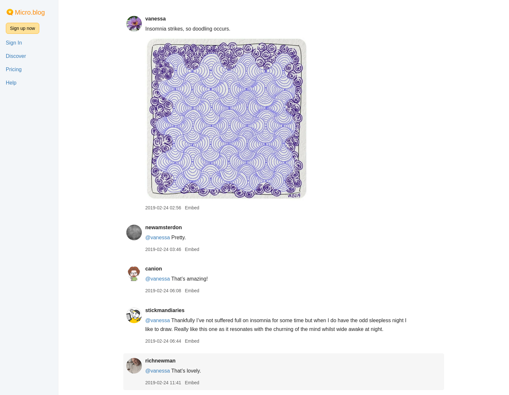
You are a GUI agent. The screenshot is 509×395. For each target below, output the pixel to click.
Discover (16, 56)
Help (11, 83)
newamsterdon (163, 227)
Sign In (14, 43)
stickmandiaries (164, 310)
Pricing (14, 69)
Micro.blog (30, 12)
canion (153, 268)
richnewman (160, 360)
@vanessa (157, 237)
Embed (192, 207)
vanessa (155, 18)
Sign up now (22, 28)
